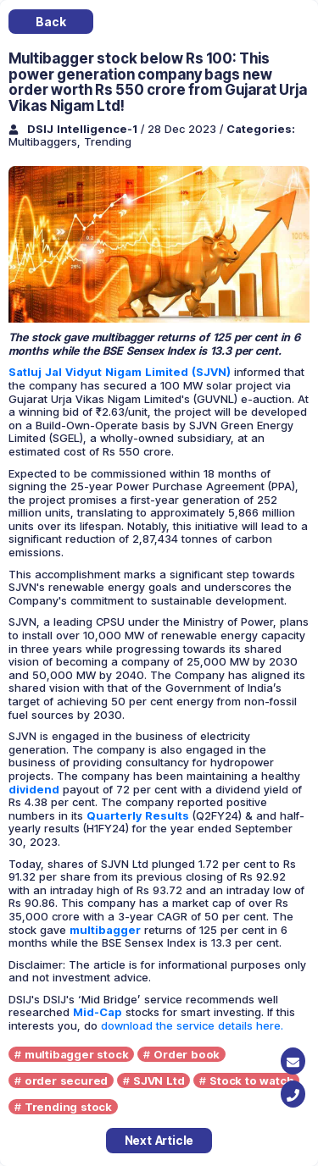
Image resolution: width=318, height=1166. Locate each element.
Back (50, 21)
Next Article (159, 1140)
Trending (107, 141)
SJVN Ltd (158, 1080)
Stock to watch (251, 1080)
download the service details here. (192, 1025)
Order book (186, 1054)
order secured (66, 1080)
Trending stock (68, 1107)
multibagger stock (77, 1054)
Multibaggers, (46, 141)
